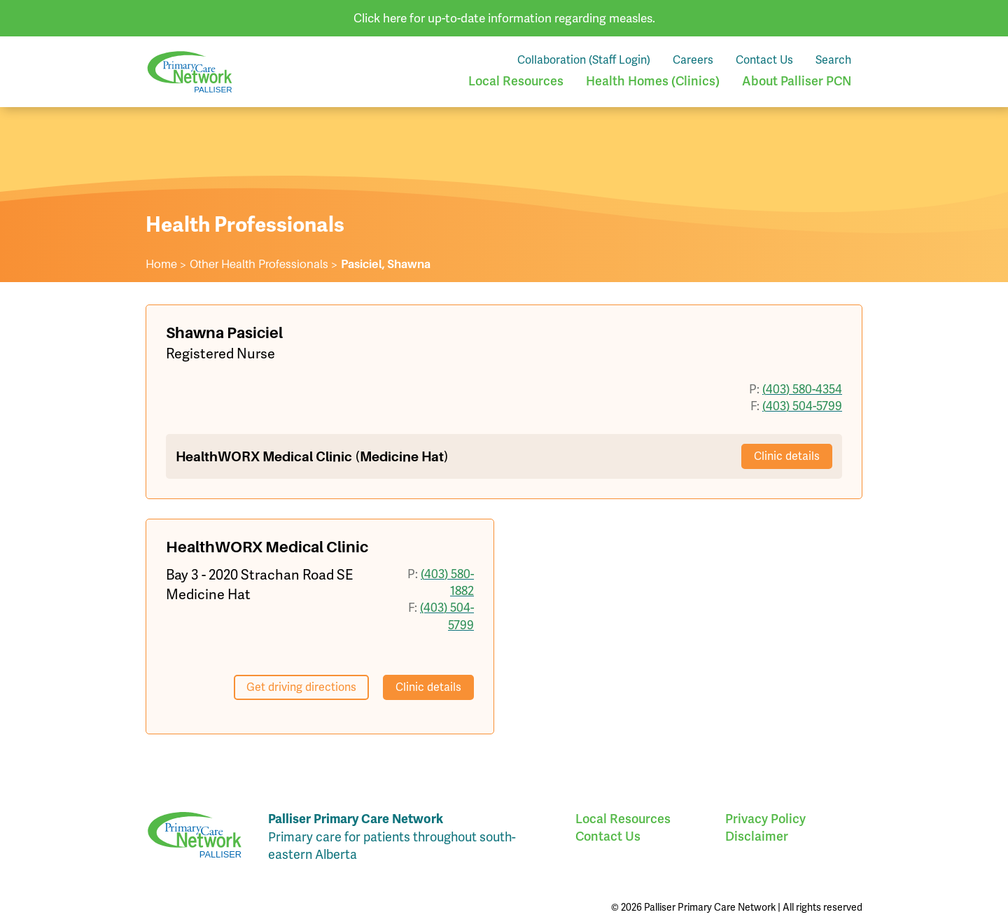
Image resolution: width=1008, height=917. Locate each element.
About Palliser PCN (796, 81)
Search (833, 59)
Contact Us (764, 59)
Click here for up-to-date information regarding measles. (504, 18)
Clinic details (787, 456)
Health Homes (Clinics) (653, 81)
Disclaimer (756, 836)
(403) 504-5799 (802, 406)
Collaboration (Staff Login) (583, 59)
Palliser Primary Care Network (190, 71)
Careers (693, 59)
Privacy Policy (765, 819)
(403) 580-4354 (802, 389)
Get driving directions (301, 687)
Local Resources (516, 81)
